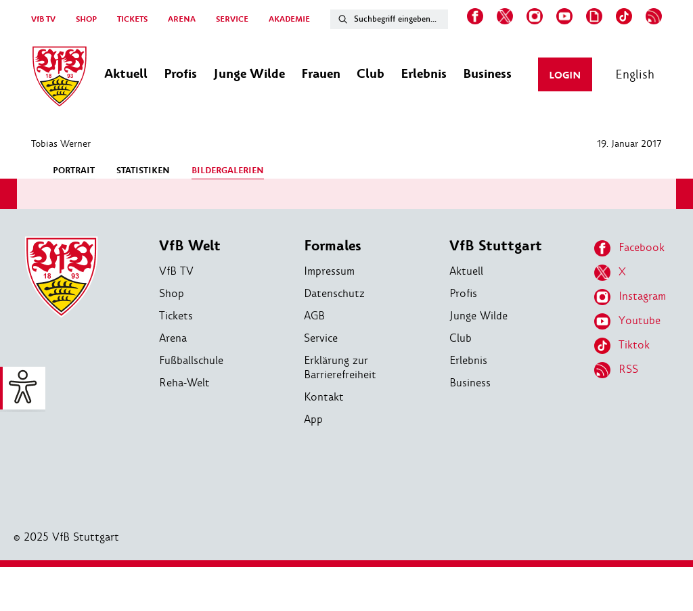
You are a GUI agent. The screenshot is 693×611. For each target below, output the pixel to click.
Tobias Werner (61, 143)
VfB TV (43, 19)
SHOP (86, 19)
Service (321, 338)
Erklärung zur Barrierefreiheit (340, 367)
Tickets (176, 316)
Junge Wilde (478, 316)
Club (460, 338)
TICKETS (132, 19)
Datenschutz (334, 293)
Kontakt (324, 397)
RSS (616, 370)
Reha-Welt (184, 383)
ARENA (182, 19)
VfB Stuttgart (495, 246)
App (313, 419)
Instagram (630, 297)
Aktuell (466, 271)
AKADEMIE (289, 19)
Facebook (629, 248)
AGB (314, 316)
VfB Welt (190, 246)
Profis (463, 293)
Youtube (627, 321)
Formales (332, 246)
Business (470, 383)
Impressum (329, 271)
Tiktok (622, 346)
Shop (171, 293)
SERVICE (232, 19)
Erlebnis (468, 360)
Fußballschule (191, 360)
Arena (173, 338)
